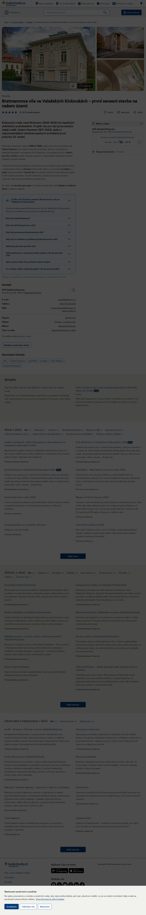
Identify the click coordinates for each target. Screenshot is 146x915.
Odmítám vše (28, 906)
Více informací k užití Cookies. (50, 899)
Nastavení (45, 906)
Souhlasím (11, 906)
